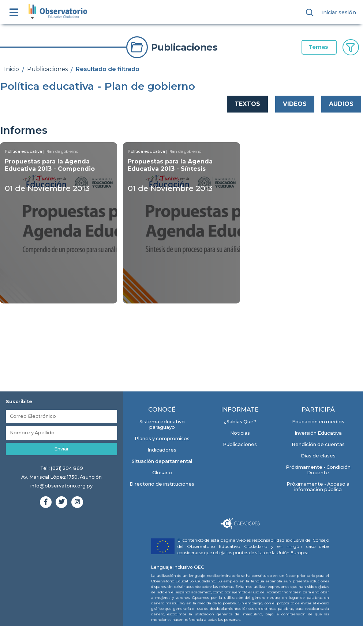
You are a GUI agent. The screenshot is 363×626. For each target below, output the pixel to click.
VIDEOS (295, 103)
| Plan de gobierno (60, 151)
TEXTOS (247, 103)
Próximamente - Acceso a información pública (318, 486)
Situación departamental (162, 461)
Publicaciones (47, 69)
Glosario (162, 472)
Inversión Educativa (318, 433)
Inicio (11, 69)
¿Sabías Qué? (240, 421)
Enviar (61, 449)
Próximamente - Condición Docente (318, 469)
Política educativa (23, 151)
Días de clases (318, 456)
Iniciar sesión (338, 12)
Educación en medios (318, 421)
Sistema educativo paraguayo (162, 424)
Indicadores (161, 450)
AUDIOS (341, 103)
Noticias (240, 433)
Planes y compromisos (162, 438)
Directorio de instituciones (162, 484)
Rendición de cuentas (318, 444)
